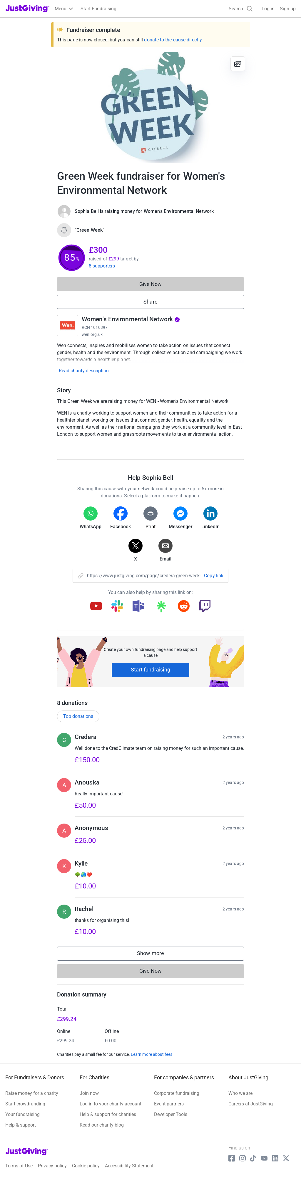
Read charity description (84, 370)
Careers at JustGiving (250, 1104)
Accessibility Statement (129, 1166)
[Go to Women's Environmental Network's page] (67, 325)
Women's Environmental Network (131, 319)
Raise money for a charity (31, 1093)
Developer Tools (170, 1114)
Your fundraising (22, 1114)
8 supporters (102, 266)
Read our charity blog (102, 1125)
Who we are (240, 1093)
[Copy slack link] (117, 606)
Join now (89, 1093)
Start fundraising (150, 669)
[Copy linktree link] (161, 608)
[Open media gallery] (150, 107)
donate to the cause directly (173, 40)
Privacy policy (52, 1166)
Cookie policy (86, 1166)
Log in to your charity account (110, 1104)
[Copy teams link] (138, 606)
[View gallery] (237, 63)
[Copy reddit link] (184, 606)
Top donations (78, 716)
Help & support (20, 1125)
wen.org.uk (92, 334)
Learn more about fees (151, 1054)
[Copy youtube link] (96, 606)
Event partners (169, 1104)
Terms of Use (19, 1166)
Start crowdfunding (25, 1104)
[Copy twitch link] (205, 606)
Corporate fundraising (176, 1093)
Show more (156, 954)
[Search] (241, 8)
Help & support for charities (108, 1114)
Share (150, 302)
